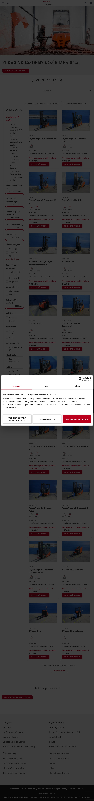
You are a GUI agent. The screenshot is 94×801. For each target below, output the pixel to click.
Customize (47, 419)
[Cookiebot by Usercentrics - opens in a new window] (80, 379)
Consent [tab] (16, 386)
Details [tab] (47, 386)
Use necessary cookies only (17, 419)
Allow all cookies (77, 419)
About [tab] (77, 386)
